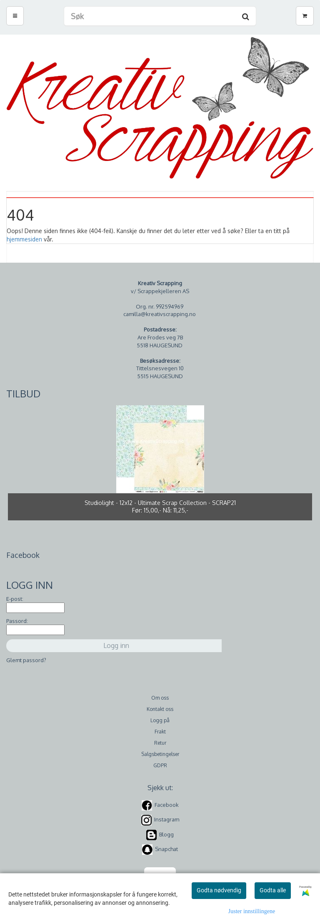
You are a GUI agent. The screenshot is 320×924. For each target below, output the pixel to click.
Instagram (166, 819)
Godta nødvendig (219, 890)
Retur (160, 743)
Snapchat (166, 849)
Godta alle (273, 890)
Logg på (160, 720)
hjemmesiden (24, 239)
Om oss (160, 698)
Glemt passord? (26, 660)
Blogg (166, 834)
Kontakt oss (160, 709)
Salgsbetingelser (160, 754)
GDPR (160, 765)
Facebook (167, 804)
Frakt (160, 731)
